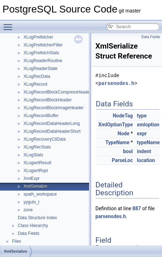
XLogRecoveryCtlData (44, 139)
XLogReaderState (40, 68)
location (146, 160)
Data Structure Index (37, 217)
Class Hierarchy (33, 225)
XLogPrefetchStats (41, 52)
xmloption (148, 124)
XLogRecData (36, 76)
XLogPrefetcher (38, 37)
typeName (148, 142)
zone (28, 209)
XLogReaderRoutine (42, 60)
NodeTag (123, 116)
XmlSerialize (35, 186)
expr (142, 133)
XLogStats (33, 154)
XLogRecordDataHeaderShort (51, 131)
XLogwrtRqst (35, 170)
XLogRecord (35, 84)
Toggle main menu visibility (10, 23)
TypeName (117, 142)
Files (16, 241)
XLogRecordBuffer (41, 115)
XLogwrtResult (37, 162)
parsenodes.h (116, 83)
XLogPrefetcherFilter (43, 44)
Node (123, 133)
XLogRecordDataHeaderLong (51, 123)
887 (136, 208)
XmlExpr (31, 178)
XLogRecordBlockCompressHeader (57, 92)
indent (144, 151)
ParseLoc (122, 160)
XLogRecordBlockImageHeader (53, 107)
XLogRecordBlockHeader (47, 99)
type (142, 116)
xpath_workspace (40, 194)
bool (128, 151)
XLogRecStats (37, 147)
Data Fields (29, 233)
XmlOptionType (115, 124)
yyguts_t (31, 202)
